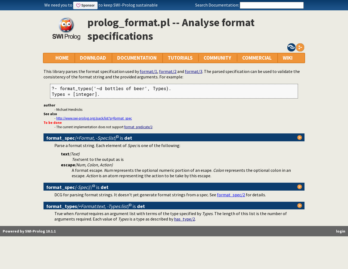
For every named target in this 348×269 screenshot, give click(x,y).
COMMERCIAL (257, 58)
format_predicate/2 (138, 127)
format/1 (148, 71)
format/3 (193, 71)
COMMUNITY (217, 58)
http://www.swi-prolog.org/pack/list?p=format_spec (94, 118)
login (340, 231)
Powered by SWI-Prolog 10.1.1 (29, 231)
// (69, 187)
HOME (62, 58)
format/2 (167, 71)
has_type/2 (184, 219)
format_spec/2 (231, 194)
